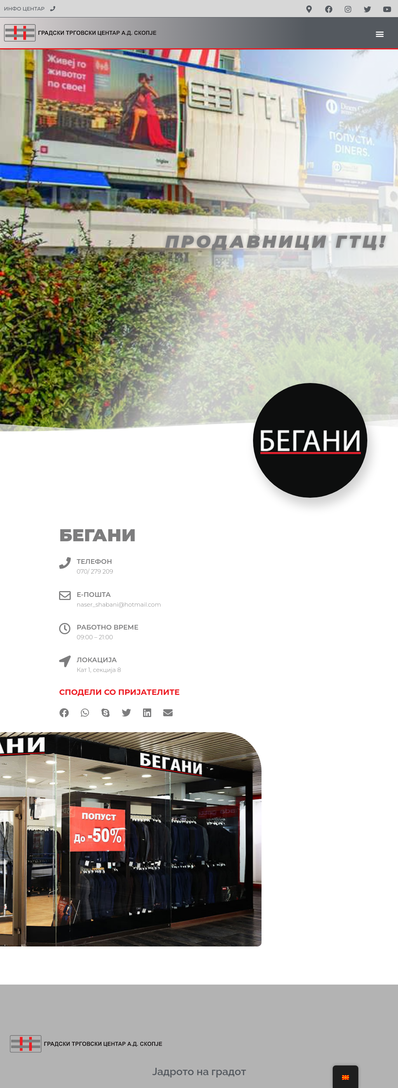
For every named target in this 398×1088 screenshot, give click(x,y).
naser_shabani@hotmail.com (152, 604)
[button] (380, 33)
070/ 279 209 (128, 571)
